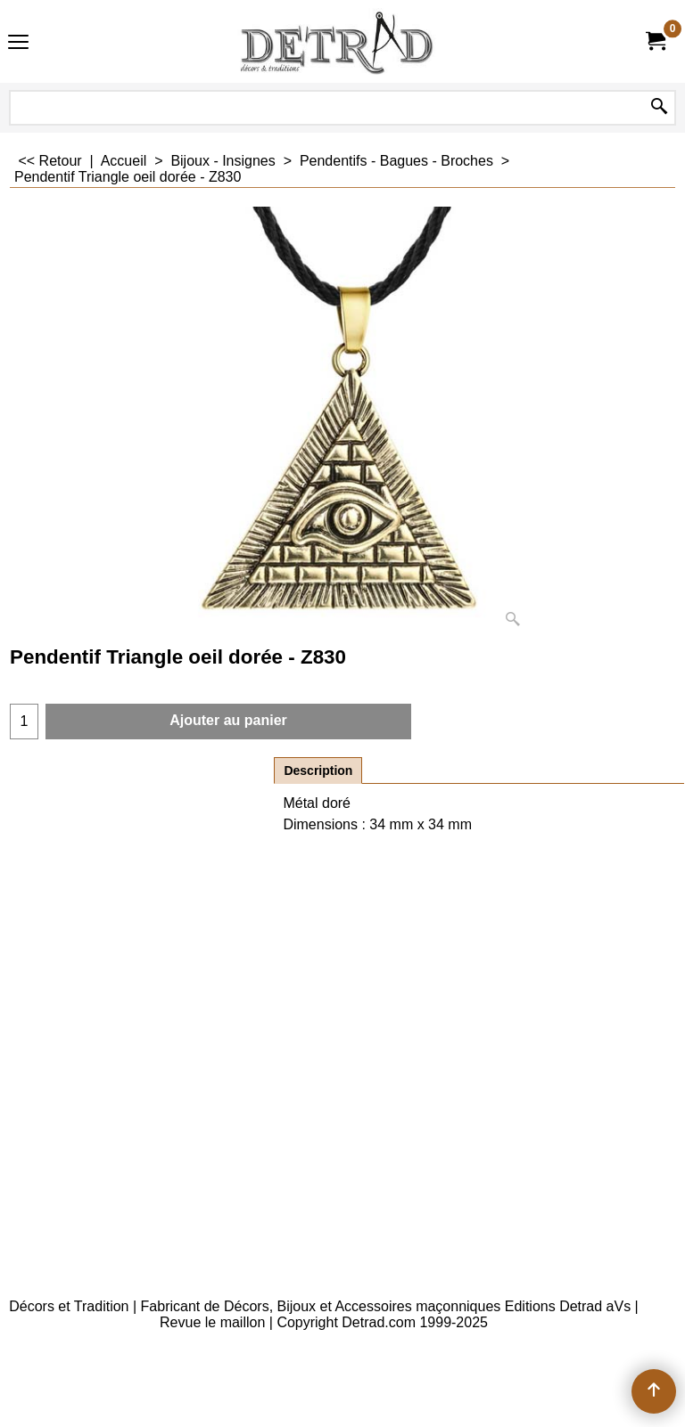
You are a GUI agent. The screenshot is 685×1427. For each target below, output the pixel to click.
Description (318, 770)
